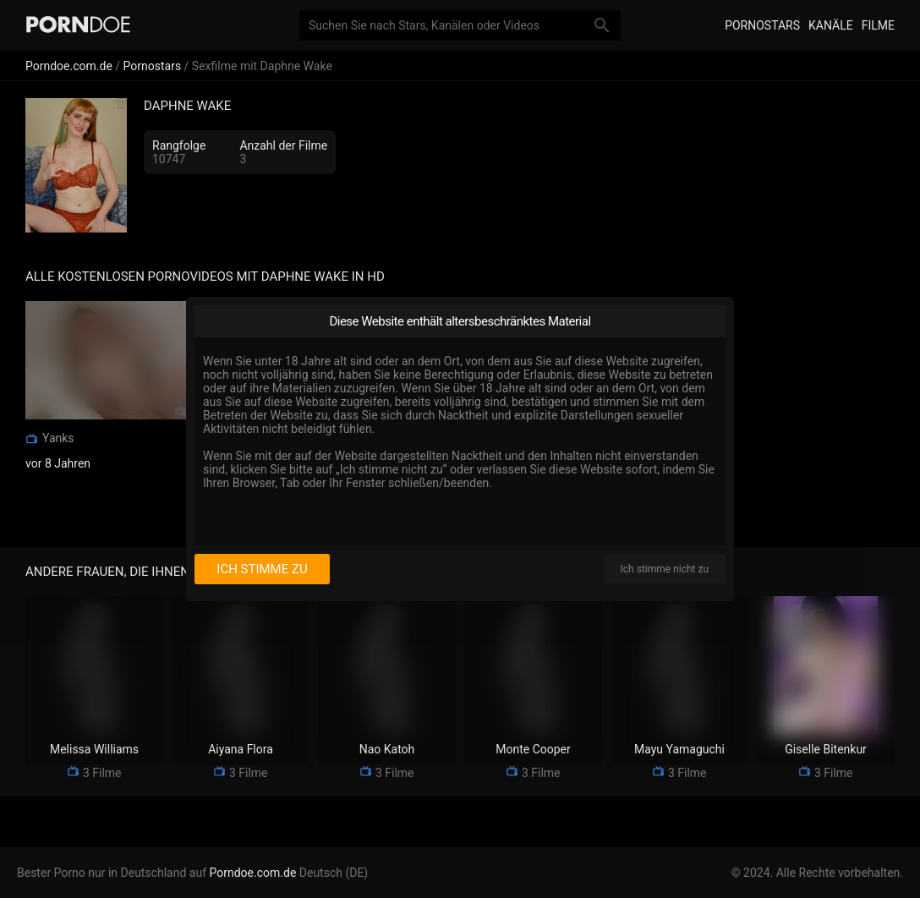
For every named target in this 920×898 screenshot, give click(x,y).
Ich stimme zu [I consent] (261, 569)
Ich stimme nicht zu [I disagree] (665, 569)
